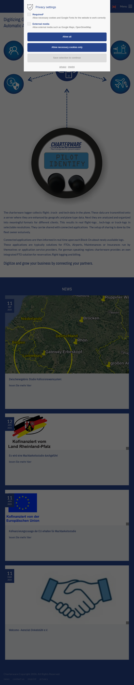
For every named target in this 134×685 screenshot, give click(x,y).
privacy (62, 67)
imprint (71, 67)
